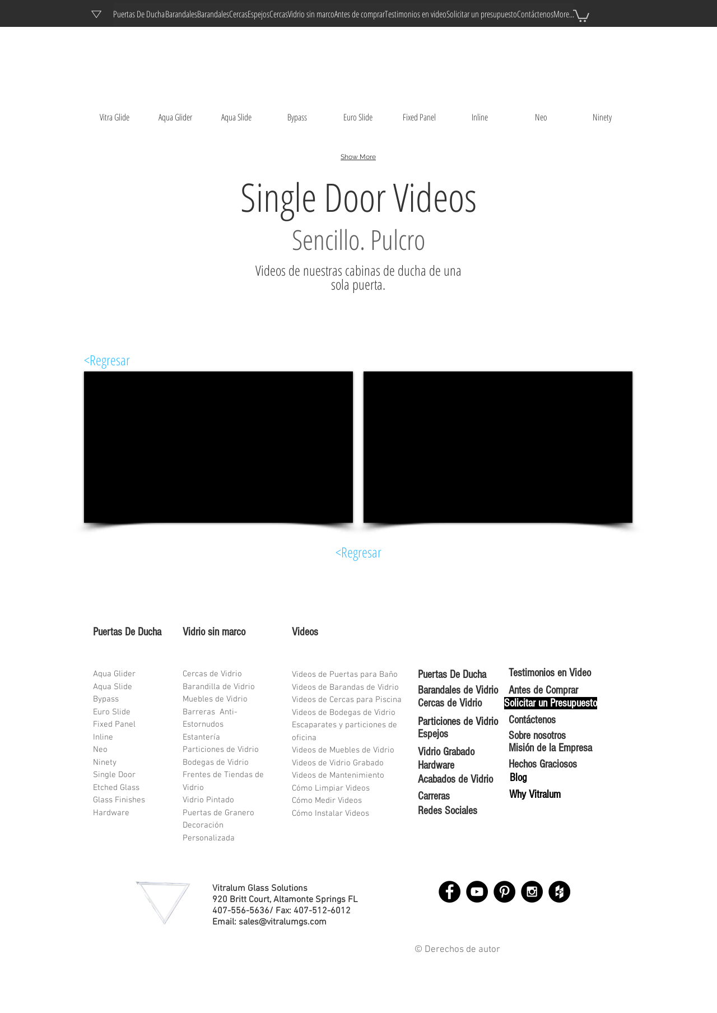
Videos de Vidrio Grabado (338, 763)
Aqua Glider (114, 674)
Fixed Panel (114, 724)
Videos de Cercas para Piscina (347, 700)
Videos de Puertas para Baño (345, 675)
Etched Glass (116, 788)
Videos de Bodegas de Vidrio (343, 713)
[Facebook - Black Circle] (449, 892)
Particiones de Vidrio (221, 750)
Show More (358, 157)
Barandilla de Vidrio (219, 687)
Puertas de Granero (218, 813)
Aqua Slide (112, 687)
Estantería (201, 737)
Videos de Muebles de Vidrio (343, 750)
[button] (581, 15)
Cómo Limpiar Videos (331, 788)
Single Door (114, 775)
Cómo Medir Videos (327, 801)
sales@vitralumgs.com (283, 922)
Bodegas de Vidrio (216, 763)
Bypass (106, 699)
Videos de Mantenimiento (338, 775)
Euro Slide (112, 712)
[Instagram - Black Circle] (532, 892)
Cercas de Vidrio (212, 674)
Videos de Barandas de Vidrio (345, 687)
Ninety (105, 763)
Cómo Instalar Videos (330, 813)
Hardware (111, 813)
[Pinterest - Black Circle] (504, 892)
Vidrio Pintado (208, 800)
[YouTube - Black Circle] (477, 892)
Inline (103, 737)
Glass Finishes (119, 800)
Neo (100, 750)
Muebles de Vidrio (215, 699)
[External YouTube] (218, 447)
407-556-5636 (240, 911)
